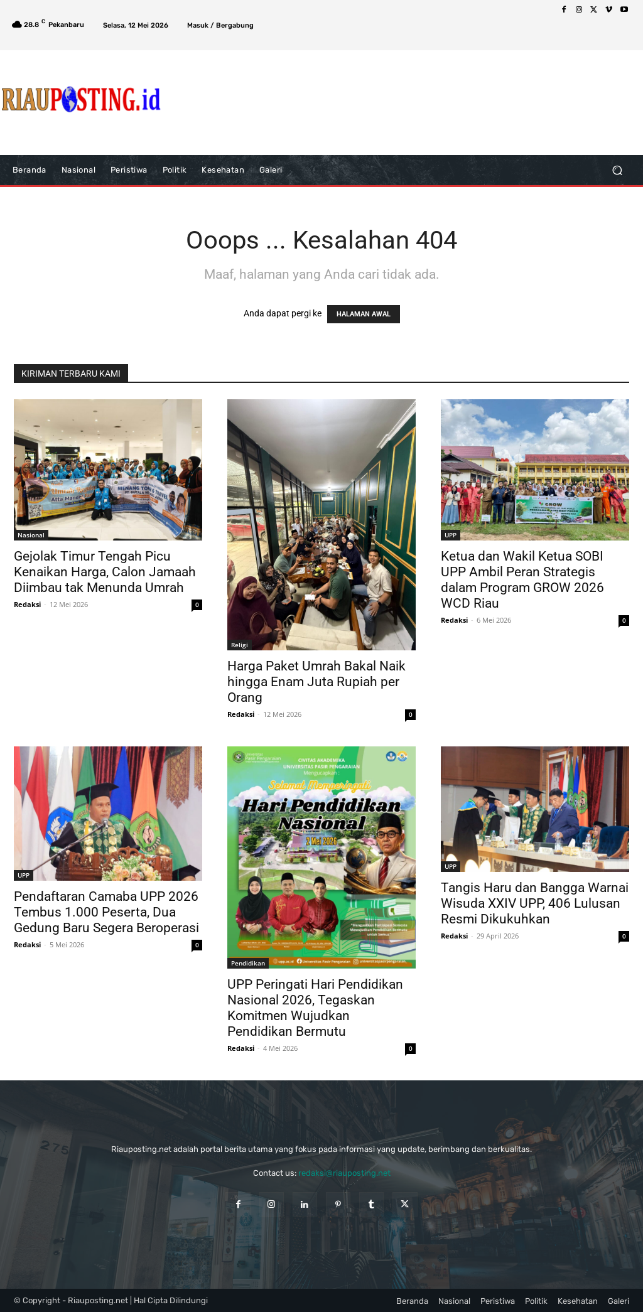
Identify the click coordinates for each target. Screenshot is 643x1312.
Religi (239, 644)
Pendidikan (248, 963)
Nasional (31, 534)
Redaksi (27, 604)
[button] (617, 170)
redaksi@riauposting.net (344, 1173)
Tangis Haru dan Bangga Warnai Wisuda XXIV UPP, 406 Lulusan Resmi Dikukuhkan (535, 903)
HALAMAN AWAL (364, 314)
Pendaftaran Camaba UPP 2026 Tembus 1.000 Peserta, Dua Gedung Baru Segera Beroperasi (106, 912)
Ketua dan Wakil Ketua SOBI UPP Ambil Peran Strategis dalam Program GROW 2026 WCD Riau (522, 580)
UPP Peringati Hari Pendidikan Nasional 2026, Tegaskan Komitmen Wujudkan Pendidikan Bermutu (315, 1008)
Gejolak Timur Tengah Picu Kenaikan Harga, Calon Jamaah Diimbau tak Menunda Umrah (105, 572)
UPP (451, 534)
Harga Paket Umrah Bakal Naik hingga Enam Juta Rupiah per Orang (316, 682)
